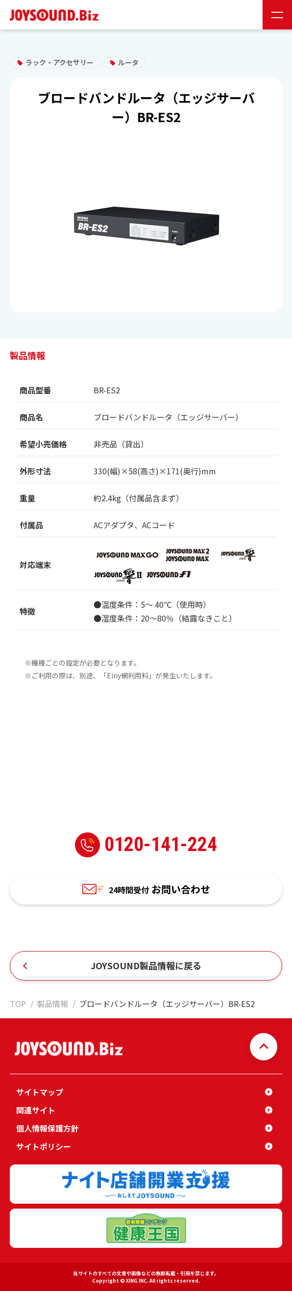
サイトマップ (39, 1092)
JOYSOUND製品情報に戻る (146, 965)
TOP (18, 1003)
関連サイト (35, 1110)
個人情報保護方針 (47, 1128)
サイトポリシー (43, 1146)
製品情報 (52, 1003)
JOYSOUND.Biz (56, 15)
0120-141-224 (146, 844)
